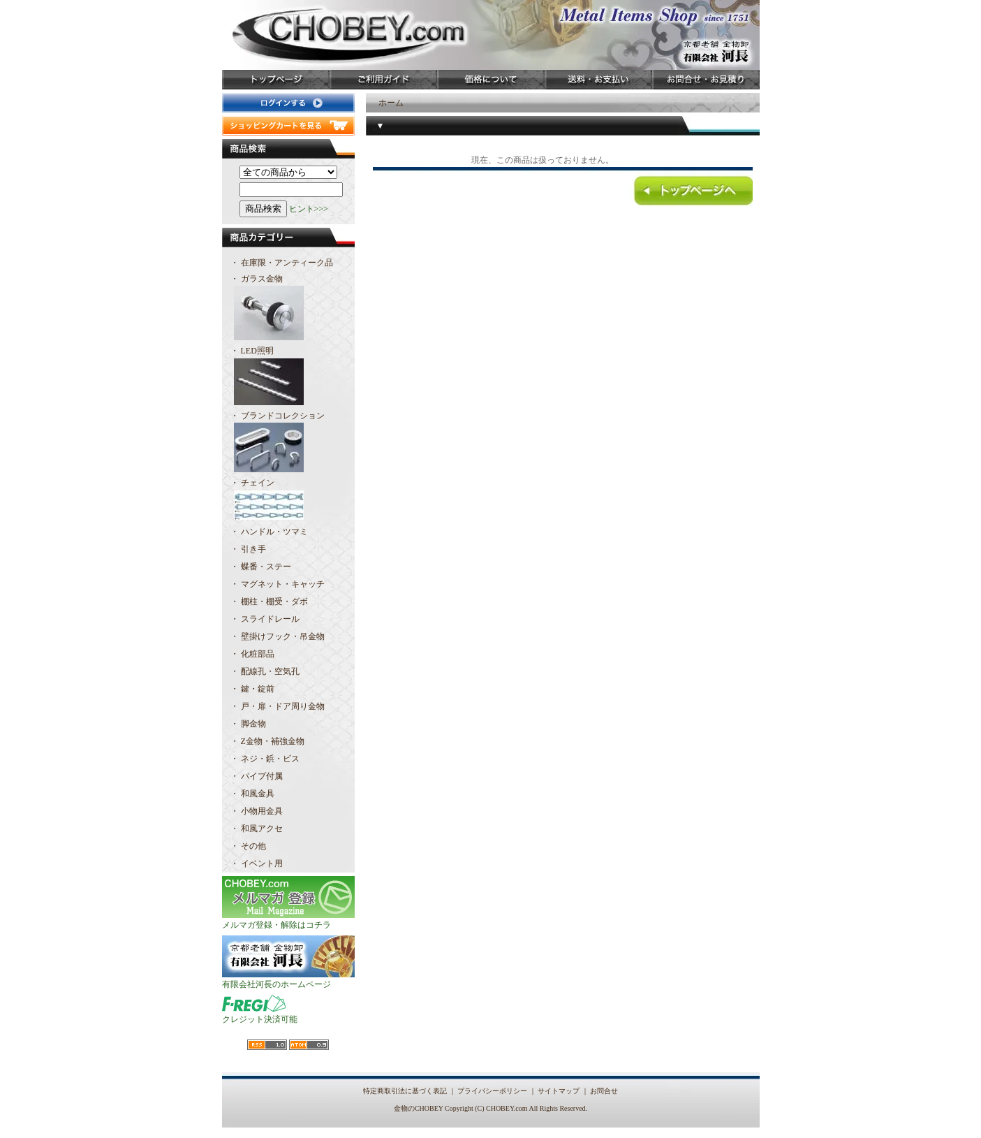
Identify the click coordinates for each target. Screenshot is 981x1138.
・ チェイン (288, 500)
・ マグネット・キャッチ (277, 584)
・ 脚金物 (248, 724)
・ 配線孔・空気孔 (265, 671)
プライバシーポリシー (492, 1091)
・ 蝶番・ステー (260, 566)
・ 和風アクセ (256, 828)
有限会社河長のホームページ (288, 979)
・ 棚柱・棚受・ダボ (269, 601)
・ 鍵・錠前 (252, 689)
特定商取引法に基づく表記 (405, 1091)
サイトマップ (559, 1091)
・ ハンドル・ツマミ (269, 532)
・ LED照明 (288, 377)
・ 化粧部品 (252, 654)
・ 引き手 (248, 549)
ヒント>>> (308, 209)
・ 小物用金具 (256, 811)
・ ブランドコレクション (288, 443)
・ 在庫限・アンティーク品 (281, 263)
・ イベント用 (256, 863)
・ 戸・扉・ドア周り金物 (277, 706)
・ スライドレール (265, 619)
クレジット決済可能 (259, 1014)
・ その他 (248, 846)
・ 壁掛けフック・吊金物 (277, 636)
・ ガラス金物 (288, 309)
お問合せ (604, 1091)
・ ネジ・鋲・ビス (265, 759)
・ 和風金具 (252, 793)
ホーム (391, 103)
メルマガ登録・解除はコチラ (288, 920)
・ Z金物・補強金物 (267, 741)
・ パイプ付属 (256, 776)
